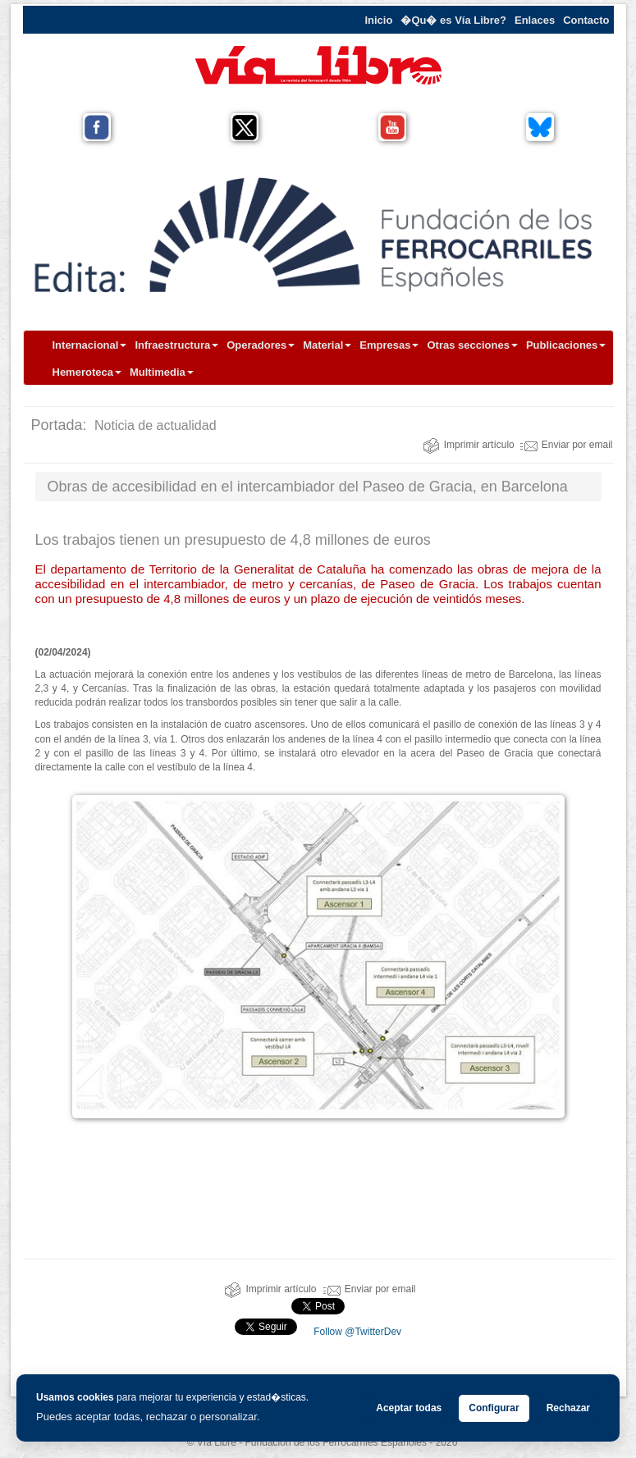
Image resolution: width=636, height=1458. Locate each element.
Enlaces (535, 20)
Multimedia (162, 372)
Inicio (378, 20)
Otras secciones (472, 345)
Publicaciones (566, 345)
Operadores (260, 345)
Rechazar (568, 1408)
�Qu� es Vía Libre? (453, 20)
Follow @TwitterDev (356, 1331)
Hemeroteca (87, 372)
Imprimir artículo (469, 444)
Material (327, 345)
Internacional (90, 345)
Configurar (494, 1408)
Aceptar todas (409, 1408)
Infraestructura (176, 345)
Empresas (389, 345)
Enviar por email (566, 444)
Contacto (586, 20)
